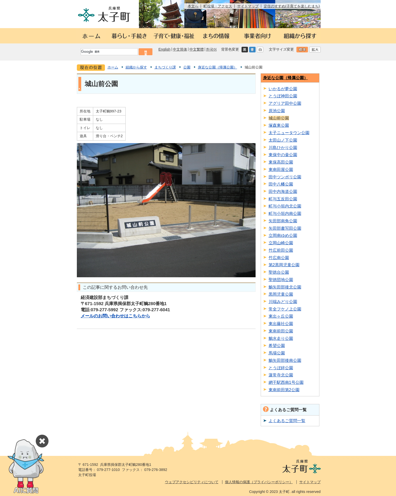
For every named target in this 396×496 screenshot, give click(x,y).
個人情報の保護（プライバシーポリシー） (259, 482)
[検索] (109, 52)
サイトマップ (248, 6)
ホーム (112, 67)
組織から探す (136, 67)
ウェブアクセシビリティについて (192, 482)
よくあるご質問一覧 (287, 420)
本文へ (193, 6)
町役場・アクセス (217, 6)
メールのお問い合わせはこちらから (115, 315)
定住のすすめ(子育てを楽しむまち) (292, 6)
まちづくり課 (165, 67)
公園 (186, 67)
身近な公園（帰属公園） (217, 67)
